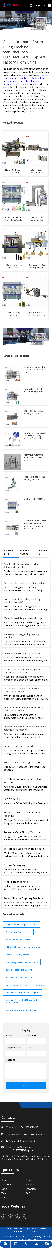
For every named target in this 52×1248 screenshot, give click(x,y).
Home (4, 1180)
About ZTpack (33, 1184)
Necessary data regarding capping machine (21, 636)
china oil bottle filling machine (19, 970)
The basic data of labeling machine (22, 653)
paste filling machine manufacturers (22, 962)
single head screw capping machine (21, 924)
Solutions (6, 1184)
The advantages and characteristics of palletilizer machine (23, 709)
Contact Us (7, 1197)
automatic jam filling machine (19, 977)
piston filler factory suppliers (18, 939)
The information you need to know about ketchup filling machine (25, 728)
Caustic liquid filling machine (18, 932)
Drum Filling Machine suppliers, (25, 76)
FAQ (28, 1193)
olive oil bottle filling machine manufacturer (25, 985)
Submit (26, 1085)
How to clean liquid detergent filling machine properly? (22, 601)
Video (4, 1193)
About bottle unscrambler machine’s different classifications (22, 566)
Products (30, 1180)
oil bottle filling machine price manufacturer (25, 947)
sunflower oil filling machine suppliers (22, 992)
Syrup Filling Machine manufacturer (21, 1010)
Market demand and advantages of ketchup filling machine (22, 671)
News (4, 1188)
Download (31, 1188)
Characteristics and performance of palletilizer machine (22, 690)
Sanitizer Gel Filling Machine (18, 954)
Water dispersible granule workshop (23, 618)
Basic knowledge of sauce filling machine (25, 583)
